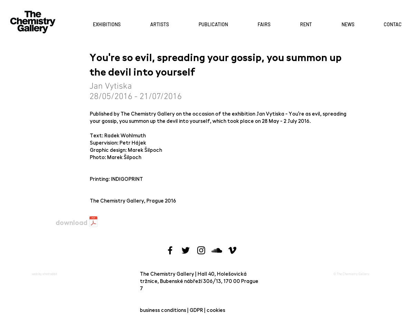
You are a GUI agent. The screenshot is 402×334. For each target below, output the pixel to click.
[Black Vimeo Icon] (232, 250)
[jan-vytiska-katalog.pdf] (93, 222)
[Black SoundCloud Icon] (216, 250)
